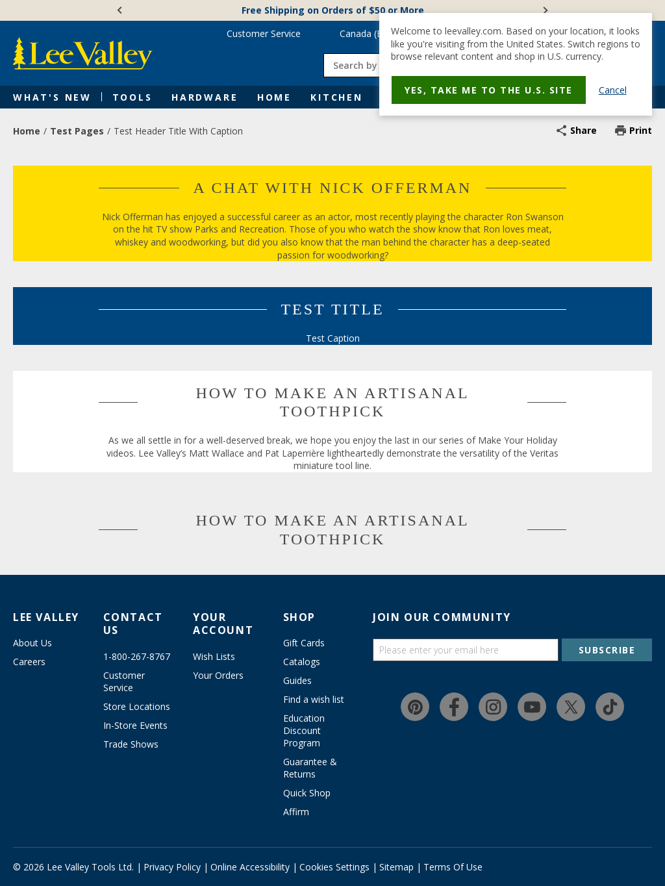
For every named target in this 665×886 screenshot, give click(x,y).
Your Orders (218, 675)
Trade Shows (130, 744)
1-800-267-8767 (136, 656)
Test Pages (77, 131)
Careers (29, 661)
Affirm (296, 811)
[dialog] (515, 64)
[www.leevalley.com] (83, 53)
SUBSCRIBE (607, 650)
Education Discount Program (304, 730)
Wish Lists (214, 656)
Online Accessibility (250, 867)
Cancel (613, 90)
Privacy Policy (172, 867)
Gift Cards (304, 643)
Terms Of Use (453, 867)
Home (274, 97)
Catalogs (301, 661)
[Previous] (121, 10)
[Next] (544, 10)
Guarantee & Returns (310, 767)
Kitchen (336, 97)
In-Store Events (135, 725)
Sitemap (396, 867)
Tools (132, 97)
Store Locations (136, 706)
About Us (32, 643)
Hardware (204, 97)
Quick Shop (307, 793)
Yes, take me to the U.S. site (489, 90)
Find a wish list (313, 699)
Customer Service (264, 33)
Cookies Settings (334, 867)
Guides (297, 680)
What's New (52, 97)
